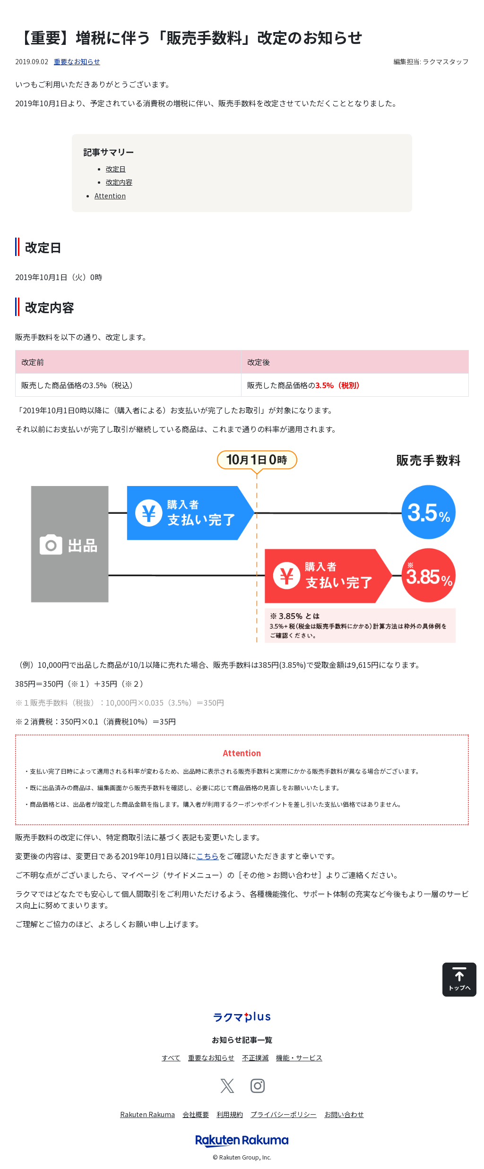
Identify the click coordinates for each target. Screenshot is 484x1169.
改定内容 (119, 182)
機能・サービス (299, 1057)
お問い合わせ (344, 1114)
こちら (207, 856)
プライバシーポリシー (284, 1114)
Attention (110, 195)
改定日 (116, 168)
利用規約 (229, 1114)
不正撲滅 (255, 1057)
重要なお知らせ (77, 61)
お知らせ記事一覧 (242, 1039)
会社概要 (195, 1114)
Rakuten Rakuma (147, 1114)
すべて (171, 1057)
